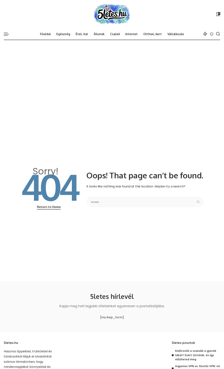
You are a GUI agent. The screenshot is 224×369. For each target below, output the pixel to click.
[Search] (218, 34)
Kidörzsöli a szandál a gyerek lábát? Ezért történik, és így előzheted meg (195, 355)
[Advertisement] (112, 68)
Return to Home (49, 207)
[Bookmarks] (218, 14)
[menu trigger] (8, 34)
